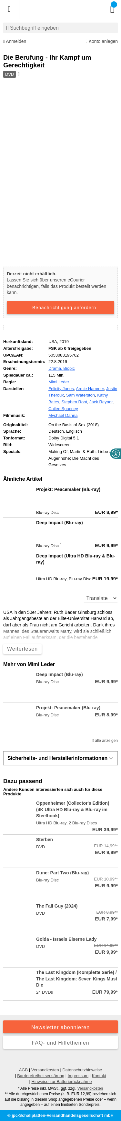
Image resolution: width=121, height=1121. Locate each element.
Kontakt (99, 1075)
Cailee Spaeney (63, 408)
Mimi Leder (58, 381)
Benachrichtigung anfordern (60, 307)
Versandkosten (45, 1069)
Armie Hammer (90, 388)
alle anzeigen (105, 740)
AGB (23, 1069)
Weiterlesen (22, 649)
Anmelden (14, 41)
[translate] (101, 598)
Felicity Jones (61, 388)
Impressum (78, 1075)
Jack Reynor (101, 401)
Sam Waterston (80, 395)
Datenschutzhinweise (82, 1069)
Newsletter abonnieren (60, 1027)
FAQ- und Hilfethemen (60, 1043)
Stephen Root (74, 401)
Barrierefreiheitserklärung (40, 1075)
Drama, (55, 368)
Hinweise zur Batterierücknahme (61, 1081)
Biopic (69, 368)
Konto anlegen (102, 41)
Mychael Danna (62, 415)
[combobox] (60, 28)
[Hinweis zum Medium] (18, 74)
